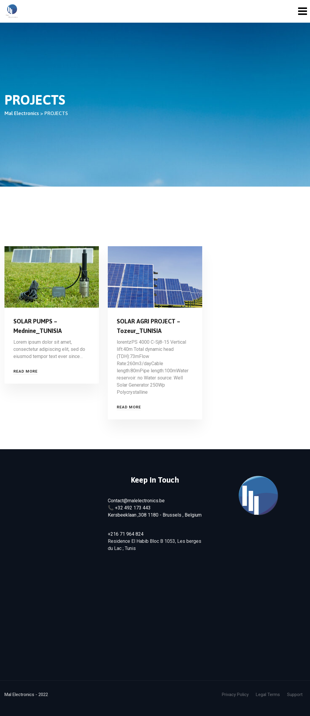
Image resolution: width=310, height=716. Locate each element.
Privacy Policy (235, 694)
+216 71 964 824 (126, 534)
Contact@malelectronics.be (136, 500)
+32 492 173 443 (133, 508)
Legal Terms (268, 694)
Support (295, 694)
